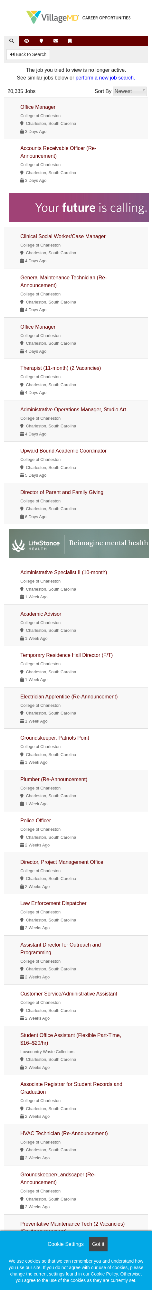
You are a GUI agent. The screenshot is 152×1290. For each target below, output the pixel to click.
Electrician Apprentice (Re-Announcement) (69, 696)
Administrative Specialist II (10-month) (63, 572)
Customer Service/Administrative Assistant (68, 993)
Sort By (103, 91)
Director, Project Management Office (61, 862)
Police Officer (35, 820)
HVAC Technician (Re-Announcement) (64, 1133)
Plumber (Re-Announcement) (53, 779)
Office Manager (37, 107)
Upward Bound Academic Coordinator (63, 450)
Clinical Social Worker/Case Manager (63, 236)
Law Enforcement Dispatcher (53, 903)
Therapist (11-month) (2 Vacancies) (60, 368)
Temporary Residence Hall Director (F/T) (66, 655)
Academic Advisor (40, 614)
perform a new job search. (105, 77)
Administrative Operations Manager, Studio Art (73, 409)
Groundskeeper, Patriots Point (54, 738)
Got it (98, 1244)
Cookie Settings (66, 1244)
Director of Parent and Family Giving (61, 492)
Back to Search (28, 54)
